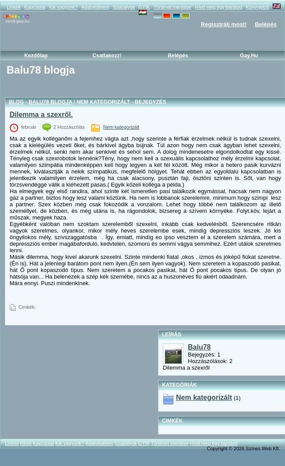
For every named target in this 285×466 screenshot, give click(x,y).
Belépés (266, 24)
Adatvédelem (95, 7)
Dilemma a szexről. (41, 114)
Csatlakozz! (106, 56)
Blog (16, 102)
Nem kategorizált (121, 127)
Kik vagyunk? (63, 7)
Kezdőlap (35, 56)
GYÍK (144, 7)
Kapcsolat (34, 7)
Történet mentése (172, 7)
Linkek (14, 7)
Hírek (26, 443)
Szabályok (124, 7)
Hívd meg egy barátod (218, 7)
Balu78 (199, 347)
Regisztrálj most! (224, 24)
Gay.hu (249, 56)
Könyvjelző (257, 7)
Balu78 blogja (50, 102)
